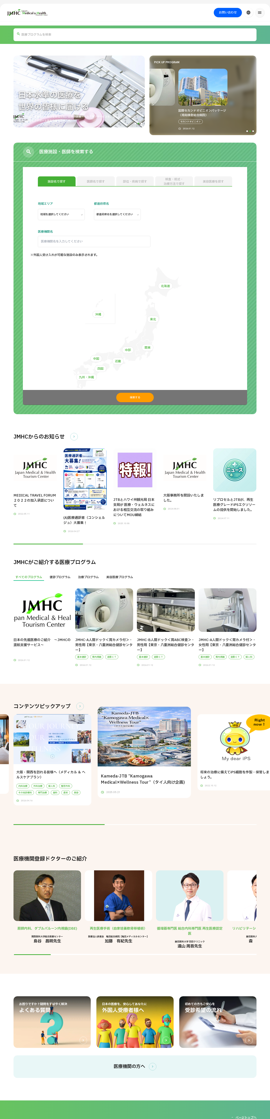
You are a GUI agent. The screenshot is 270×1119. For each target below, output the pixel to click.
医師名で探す (96, 181)
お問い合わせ (228, 12)
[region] (135, 577)
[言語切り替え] (248, 12)
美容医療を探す (213, 181)
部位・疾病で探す (135, 181)
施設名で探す (57, 181)
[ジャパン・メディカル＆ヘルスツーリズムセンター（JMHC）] (28, 12)
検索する (135, 398)
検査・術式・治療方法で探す (174, 181)
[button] (135, 123)
